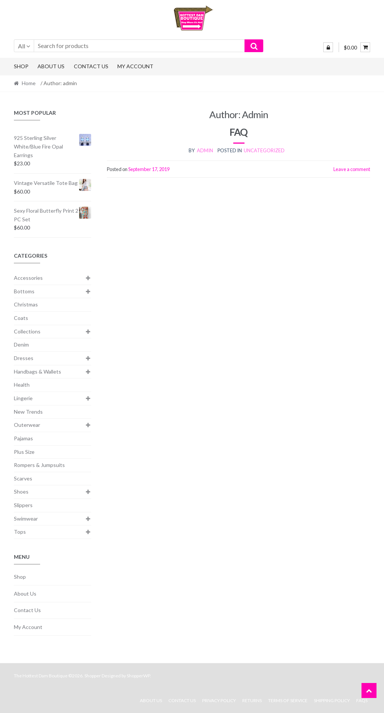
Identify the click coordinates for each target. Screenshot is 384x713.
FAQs (362, 700)
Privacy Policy (219, 700)
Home (29, 83)
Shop (21, 66)
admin (205, 150)
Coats (21, 318)
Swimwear (26, 518)
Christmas (26, 304)
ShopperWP (138, 675)
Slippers (23, 505)
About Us (51, 66)
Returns (252, 700)
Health (22, 384)
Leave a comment (351, 169)
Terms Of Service (288, 700)
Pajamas (23, 438)
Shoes (21, 491)
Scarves (23, 478)
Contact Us (91, 66)
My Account (135, 66)
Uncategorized (264, 150)
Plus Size (24, 452)
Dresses (23, 358)
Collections (27, 331)
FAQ (239, 132)
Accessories (28, 278)
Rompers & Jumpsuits (39, 465)
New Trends (28, 411)
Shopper (92, 675)
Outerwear (27, 425)
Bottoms (24, 291)
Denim (21, 344)
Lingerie (23, 398)
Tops (20, 531)
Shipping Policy (332, 700)
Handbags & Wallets (37, 371)
